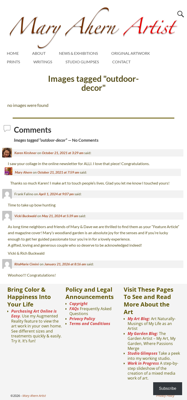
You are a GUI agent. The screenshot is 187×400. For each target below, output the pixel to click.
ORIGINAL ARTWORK (130, 53)
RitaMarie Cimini (26, 264)
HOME (13, 53)
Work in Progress (143, 363)
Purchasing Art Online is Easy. (34, 313)
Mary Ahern (23, 172)
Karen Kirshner (25, 153)
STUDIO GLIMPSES (82, 61)
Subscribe (167, 388)
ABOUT (39, 53)
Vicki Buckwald (25, 216)
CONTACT (121, 61)
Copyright (78, 303)
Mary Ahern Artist (34, 395)
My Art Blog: (139, 318)
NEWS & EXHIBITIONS (78, 53)
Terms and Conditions (89, 323)
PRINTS (13, 61)
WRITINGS (42, 61)
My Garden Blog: (143, 333)
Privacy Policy (82, 318)
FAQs (74, 308)
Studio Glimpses (143, 353)
